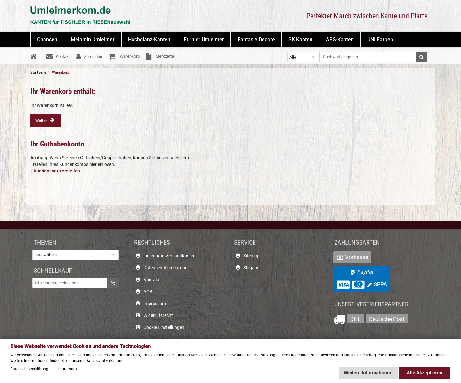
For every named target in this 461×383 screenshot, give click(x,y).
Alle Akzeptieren (424, 372)
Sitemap (251, 256)
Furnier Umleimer (204, 40)
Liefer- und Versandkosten (169, 256)
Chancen (47, 40)
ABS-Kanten (340, 40)
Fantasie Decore (256, 40)
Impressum (154, 303)
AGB (147, 292)
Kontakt (151, 280)
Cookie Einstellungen (163, 327)
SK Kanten (300, 40)
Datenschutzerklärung (165, 268)
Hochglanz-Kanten (149, 40)
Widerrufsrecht (158, 315)
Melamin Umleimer (93, 40)
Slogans (251, 268)
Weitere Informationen (368, 372)
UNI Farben (380, 40)
